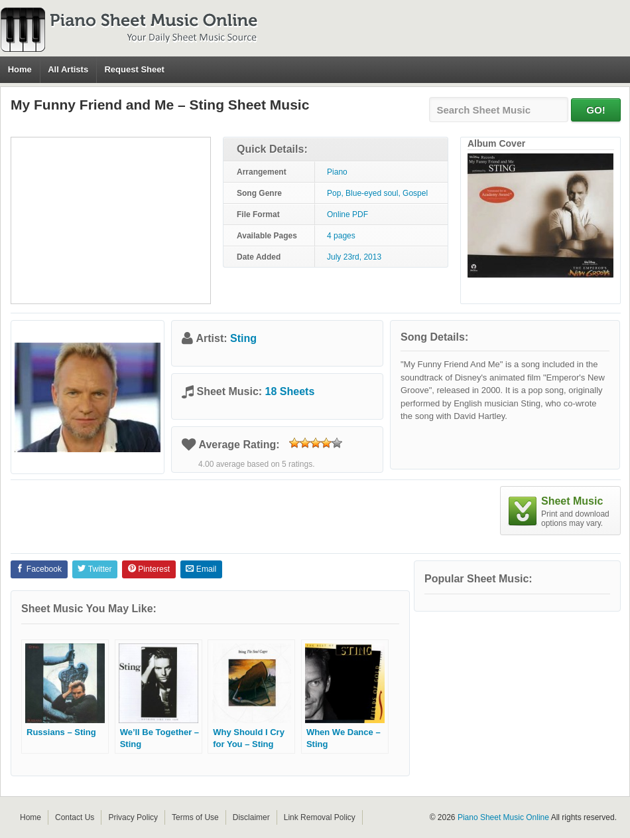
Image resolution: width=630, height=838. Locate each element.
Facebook (39, 569)
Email (201, 569)
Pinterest (149, 569)
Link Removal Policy (319, 817)
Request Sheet (134, 69)
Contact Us (74, 817)
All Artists (68, 69)
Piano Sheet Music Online (503, 817)
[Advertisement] (110, 220)
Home (20, 69)
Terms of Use (195, 817)
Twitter (94, 569)
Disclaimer (251, 817)
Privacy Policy (133, 817)
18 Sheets (290, 391)
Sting (243, 338)
